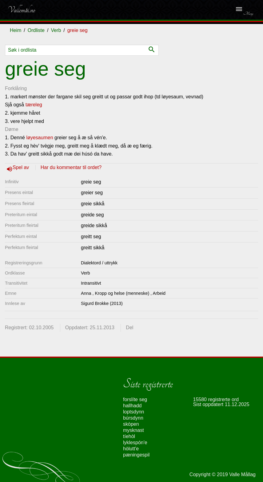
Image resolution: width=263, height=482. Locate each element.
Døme (11, 129)
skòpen (131, 424)
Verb (56, 30)
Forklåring (16, 88)
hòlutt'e (131, 448)
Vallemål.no (21, 10)
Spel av (21, 167)
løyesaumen (39, 137)
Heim (15, 30)
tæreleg (34, 104)
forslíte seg (135, 399)
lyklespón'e (135, 442)
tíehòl (129, 436)
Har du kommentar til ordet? (71, 167)
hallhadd (132, 405)
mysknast (133, 430)
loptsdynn (133, 411)
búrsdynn (133, 418)
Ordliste (36, 30)
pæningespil (136, 454)
